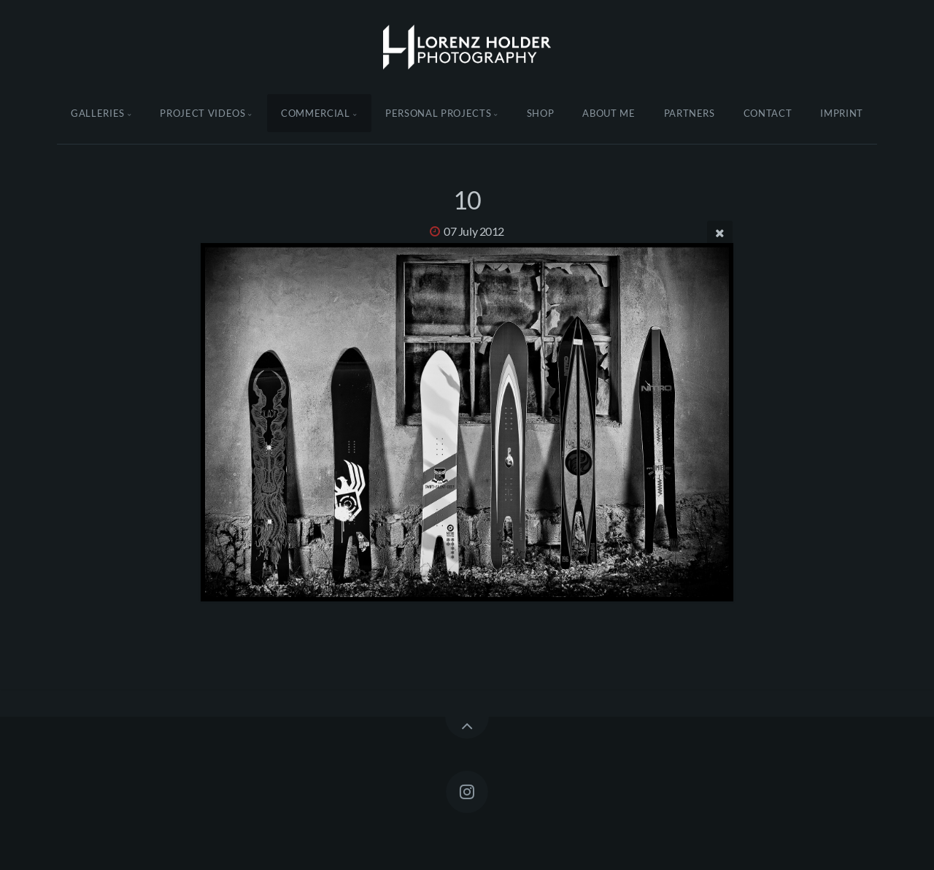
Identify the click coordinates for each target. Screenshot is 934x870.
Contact (768, 113)
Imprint (841, 113)
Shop (541, 113)
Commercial (315, 113)
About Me (608, 113)
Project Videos (202, 113)
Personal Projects (438, 113)
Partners (689, 113)
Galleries (98, 113)
